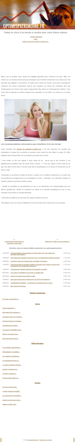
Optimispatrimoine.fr (33, 440)
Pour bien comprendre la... (10, 299)
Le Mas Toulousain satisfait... (11, 391)
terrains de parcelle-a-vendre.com (29, 149)
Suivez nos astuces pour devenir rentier (23, 276)
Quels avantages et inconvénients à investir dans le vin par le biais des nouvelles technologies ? (33, 253)
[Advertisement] (35, 57)
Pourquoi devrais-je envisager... (12, 321)
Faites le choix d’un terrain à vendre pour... (35, 41)
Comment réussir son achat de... (12, 317)
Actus (35, 39)
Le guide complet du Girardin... (12, 365)
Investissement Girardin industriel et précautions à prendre (29, 269)
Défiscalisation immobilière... (11, 352)
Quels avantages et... (9, 308)
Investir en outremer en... (10, 369)
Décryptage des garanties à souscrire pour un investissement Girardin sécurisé (35, 258)
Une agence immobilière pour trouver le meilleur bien (27, 272)
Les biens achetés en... (9, 373)
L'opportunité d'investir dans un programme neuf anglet (14, 242)
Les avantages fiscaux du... (10, 360)
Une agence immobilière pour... (12, 330)
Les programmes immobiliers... (12, 395)
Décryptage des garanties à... (11, 312)
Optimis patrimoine (36, 37)
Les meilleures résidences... (11, 356)
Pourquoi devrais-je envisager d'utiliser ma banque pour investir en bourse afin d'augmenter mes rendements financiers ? (35, 265)
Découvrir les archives (46, 440)
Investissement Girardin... (10, 325)
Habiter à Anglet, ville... (9, 404)
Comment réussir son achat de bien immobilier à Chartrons (29, 261)
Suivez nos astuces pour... (10, 334)
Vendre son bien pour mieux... (11, 400)
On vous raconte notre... (9, 387)
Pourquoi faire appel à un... (10, 378)
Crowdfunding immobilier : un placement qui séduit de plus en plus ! (32, 283)
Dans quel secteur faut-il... (10, 338)
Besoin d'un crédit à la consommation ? (57, 241)
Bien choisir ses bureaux (18, 286)
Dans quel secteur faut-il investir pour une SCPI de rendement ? (30, 279)
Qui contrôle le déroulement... (11, 347)
